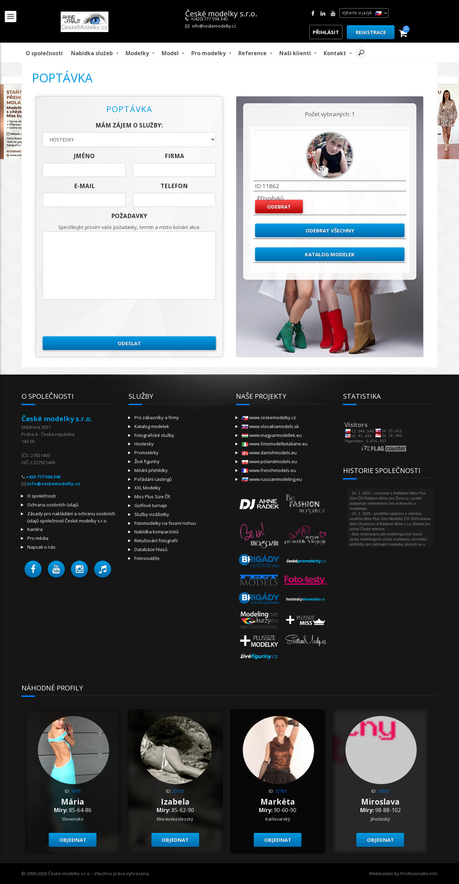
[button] (33, 569)
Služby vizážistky (151, 514)
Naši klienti (295, 53)
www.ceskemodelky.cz (269, 417)
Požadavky (129, 216)
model (170, 53)
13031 (383, 791)
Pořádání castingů (153, 479)
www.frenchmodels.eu (269, 470)
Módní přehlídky (151, 470)
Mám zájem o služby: (129, 125)
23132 (178, 791)
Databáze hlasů (150, 549)
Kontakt (335, 53)
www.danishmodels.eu (269, 452)
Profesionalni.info (419, 873)
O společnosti (44, 53)
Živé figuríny (147, 461)
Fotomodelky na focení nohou (165, 523)
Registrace (371, 32)
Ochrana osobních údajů (52, 505)
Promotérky (146, 452)
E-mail (84, 186)
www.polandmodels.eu (269, 461)
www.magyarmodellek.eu (272, 435)
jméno (84, 156)
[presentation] (94, 318)
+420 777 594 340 (43, 477)
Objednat (72, 839)
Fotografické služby (154, 435)
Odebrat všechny (330, 230)
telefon (174, 186)
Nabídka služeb (92, 53)
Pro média (37, 538)
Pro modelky (208, 53)
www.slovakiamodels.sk (270, 426)
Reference (252, 53)
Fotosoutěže (147, 558)
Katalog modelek (330, 254)
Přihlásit (326, 32)
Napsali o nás (41, 547)
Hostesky (144, 444)
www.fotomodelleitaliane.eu (275, 444)
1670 (75, 791)
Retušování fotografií (156, 540)
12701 (281, 791)
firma (174, 156)
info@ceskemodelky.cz (214, 26)
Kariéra (35, 529)
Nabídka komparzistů (156, 532)
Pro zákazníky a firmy (156, 417)
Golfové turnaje (150, 505)
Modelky (137, 53)
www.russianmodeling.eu (272, 479)
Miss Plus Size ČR (152, 496)
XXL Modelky (147, 488)
